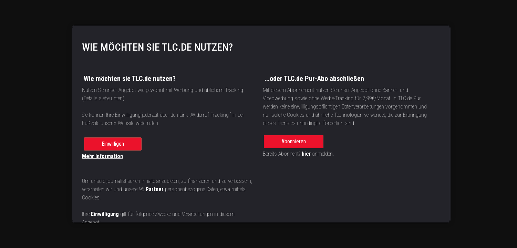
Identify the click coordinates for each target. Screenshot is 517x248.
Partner (155, 189)
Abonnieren (293, 141)
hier (306, 154)
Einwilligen (113, 144)
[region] (261, 124)
